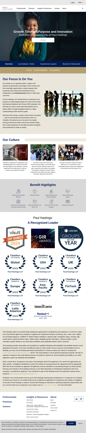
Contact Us (53, 410)
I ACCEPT (71, 423)
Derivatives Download (32, 412)
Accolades (53, 402)
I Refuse (80, 423)
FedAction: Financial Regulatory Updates (38, 414)
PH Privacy (30, 402)
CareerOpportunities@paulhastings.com (16, 353)
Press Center (54, 408)
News (51, 400)
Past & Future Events (32, 417)
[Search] (82, 8)
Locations (53, 405)
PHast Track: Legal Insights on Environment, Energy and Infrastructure (37, 406)
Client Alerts (30, 400)
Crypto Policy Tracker (32, 409)
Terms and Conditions (50, 385)
